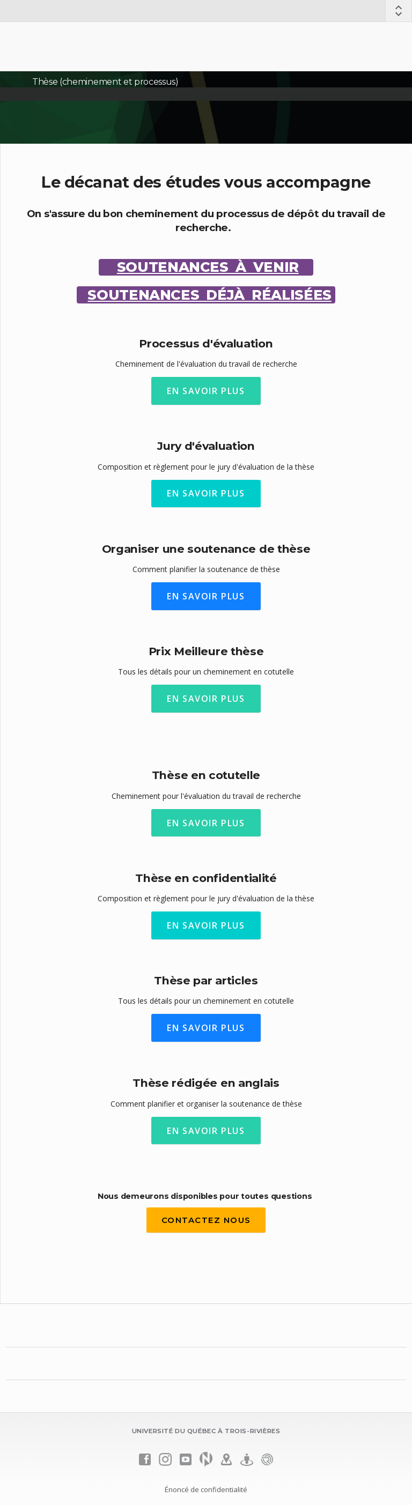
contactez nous (206, 1220)
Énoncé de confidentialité (206, 1489)
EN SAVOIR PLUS (206, 391)
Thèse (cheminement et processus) (105, 82)
